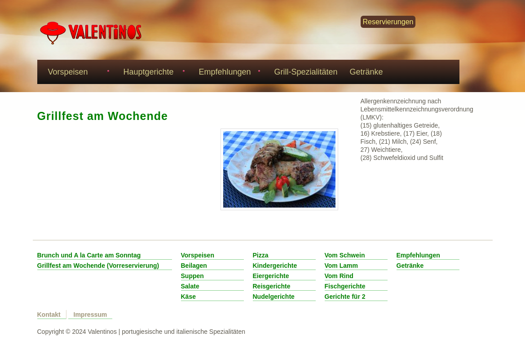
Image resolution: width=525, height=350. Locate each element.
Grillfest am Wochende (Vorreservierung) (98, 265)
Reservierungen (388, 22)
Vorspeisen (77, 73)
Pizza (261, 255)
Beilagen (194, 265)
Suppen (192, 275)
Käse (188, 296)
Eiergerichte (271, 275)
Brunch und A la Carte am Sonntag (89, 255)
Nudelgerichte (274, 296)
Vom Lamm (341, 265)
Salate (190, 286)
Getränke (366, 71)
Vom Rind (339, 275)
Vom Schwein (345, 255)
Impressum (90, 314)
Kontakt (49, 314)
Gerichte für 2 (345, 296)
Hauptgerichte (153, 73)
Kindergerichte (275, 265)
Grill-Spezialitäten (306, 71)
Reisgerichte (272, 286)
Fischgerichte (345, 286)
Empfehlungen (228, 73)
